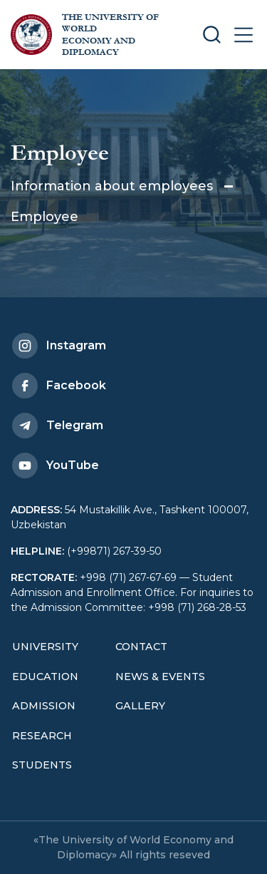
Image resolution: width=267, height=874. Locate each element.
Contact (141, 646)
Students (42, 765)
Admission (43, 705)
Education (45, 676)
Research (42, 735)
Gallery (140, 705)
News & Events (160, 676)
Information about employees (112, 186)
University (45, 646)
